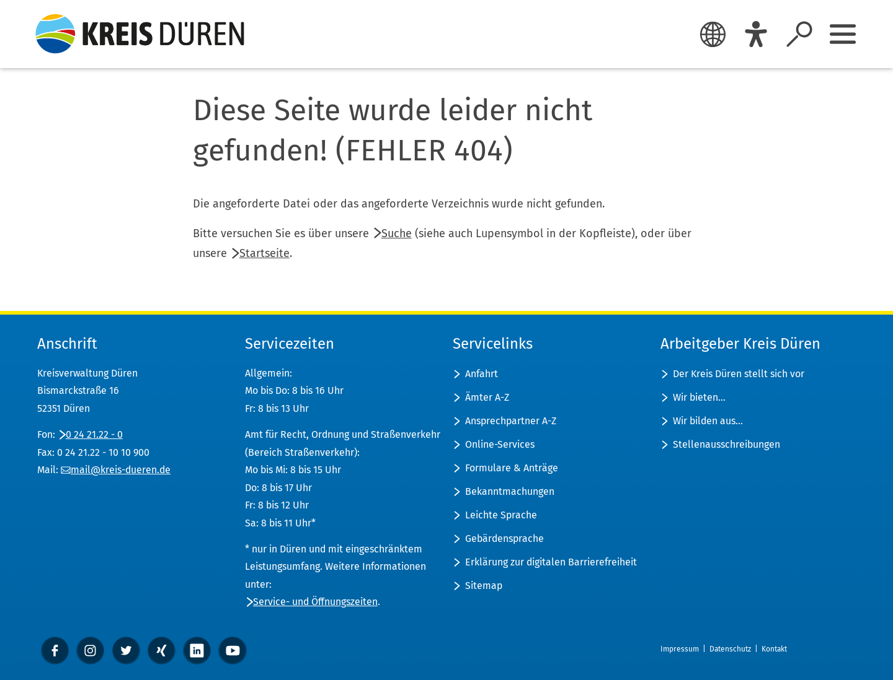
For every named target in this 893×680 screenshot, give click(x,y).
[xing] (161, 651)
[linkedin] (197, 651)
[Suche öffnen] (799, 34)
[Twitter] (126, 651)
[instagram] (90, 651)
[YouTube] (232, 651)
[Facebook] (55, 651)
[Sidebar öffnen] (842, 34)
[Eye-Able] (755, 34)
